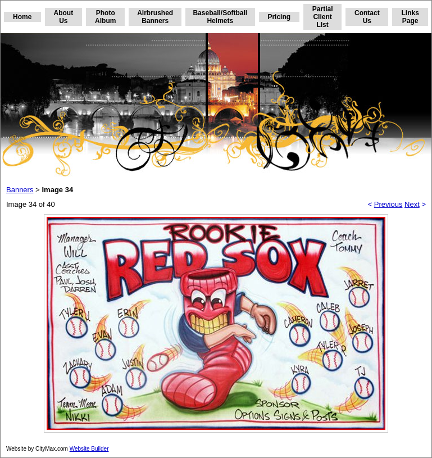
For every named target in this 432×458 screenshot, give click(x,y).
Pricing (278, 17)
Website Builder (89, 449)
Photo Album (105, 17)
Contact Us (367, 17)
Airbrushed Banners (155, 17)
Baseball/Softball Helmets (220, 17)
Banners (19, 189)
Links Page (410, 17)
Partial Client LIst (322, 17)
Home (22, 17)
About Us (64, 17)
